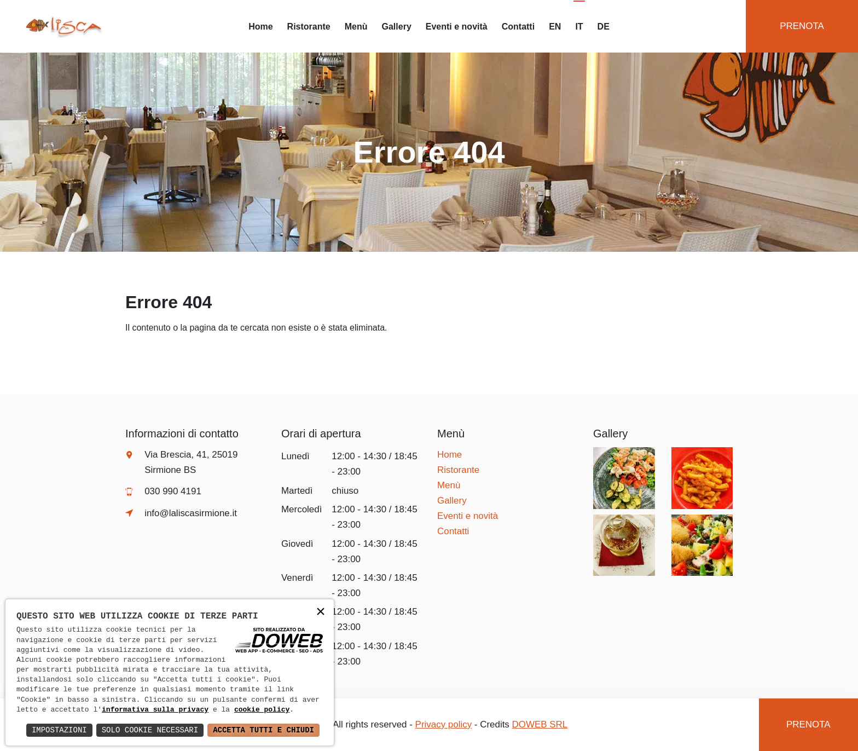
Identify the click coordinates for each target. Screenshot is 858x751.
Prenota (802, 26)
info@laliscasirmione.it (190, 513)
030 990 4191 (172, 491)
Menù (356, 26)
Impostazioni (59, 730)
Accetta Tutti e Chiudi (263, 730)
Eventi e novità (457, 26)
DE (604, 26)
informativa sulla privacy (155, 710)
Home (260, 26)
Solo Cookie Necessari (150, 730)
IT (579, 26)
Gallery (396, 26)
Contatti (518, 26)
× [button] (321, 612)
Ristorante (309, 26)
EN (555, 26)
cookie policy (261, 710)
